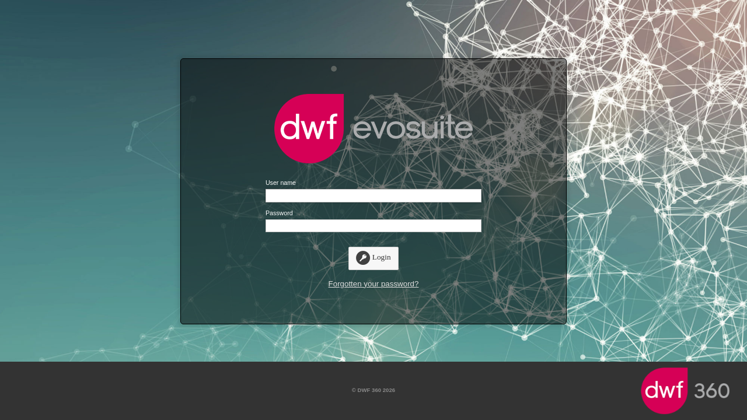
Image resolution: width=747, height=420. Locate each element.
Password (279, 212)
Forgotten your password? (374, 283)
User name (281, 182)
